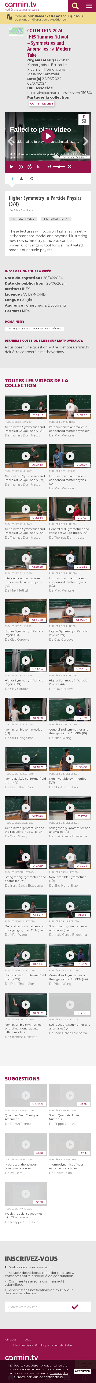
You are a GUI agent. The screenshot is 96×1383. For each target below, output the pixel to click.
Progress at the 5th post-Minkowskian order (21, 1166)
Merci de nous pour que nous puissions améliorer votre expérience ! (45, 17)
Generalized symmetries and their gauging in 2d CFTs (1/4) (68, 731)
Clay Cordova (23, 210)
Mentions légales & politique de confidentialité (42, 1345)
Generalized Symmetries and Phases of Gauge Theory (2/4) (25, 478)
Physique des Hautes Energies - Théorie (34, 328)
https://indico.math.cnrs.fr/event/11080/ (59, 93)
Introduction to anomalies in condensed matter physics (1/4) (70, 428)
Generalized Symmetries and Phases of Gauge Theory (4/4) (69, 530)
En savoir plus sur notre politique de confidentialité (41, 1375)
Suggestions (22, 1078)
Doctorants (57, 305)
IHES (26, 289)
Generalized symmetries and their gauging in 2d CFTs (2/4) (24, 829)
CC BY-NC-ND (34, 294)
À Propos (10, 1339)
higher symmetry (56, 218)
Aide (28, 1339)
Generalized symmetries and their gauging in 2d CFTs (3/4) (24, 928)
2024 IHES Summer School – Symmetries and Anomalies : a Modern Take (49, 42)
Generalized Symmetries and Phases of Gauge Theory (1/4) (25, 428)
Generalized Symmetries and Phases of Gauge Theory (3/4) (25, 530)
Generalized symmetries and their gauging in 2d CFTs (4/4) (68, 977)
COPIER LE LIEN (41, 103)
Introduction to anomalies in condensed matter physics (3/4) (24, 582)
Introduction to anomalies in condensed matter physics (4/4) (68, 582)
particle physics (22, 218)
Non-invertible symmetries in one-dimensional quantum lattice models (24, 1028)
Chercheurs (36, 305)
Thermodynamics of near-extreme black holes (66, 1166)
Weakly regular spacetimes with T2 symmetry (23, 1215)
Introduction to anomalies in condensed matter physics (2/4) (68, 479)
